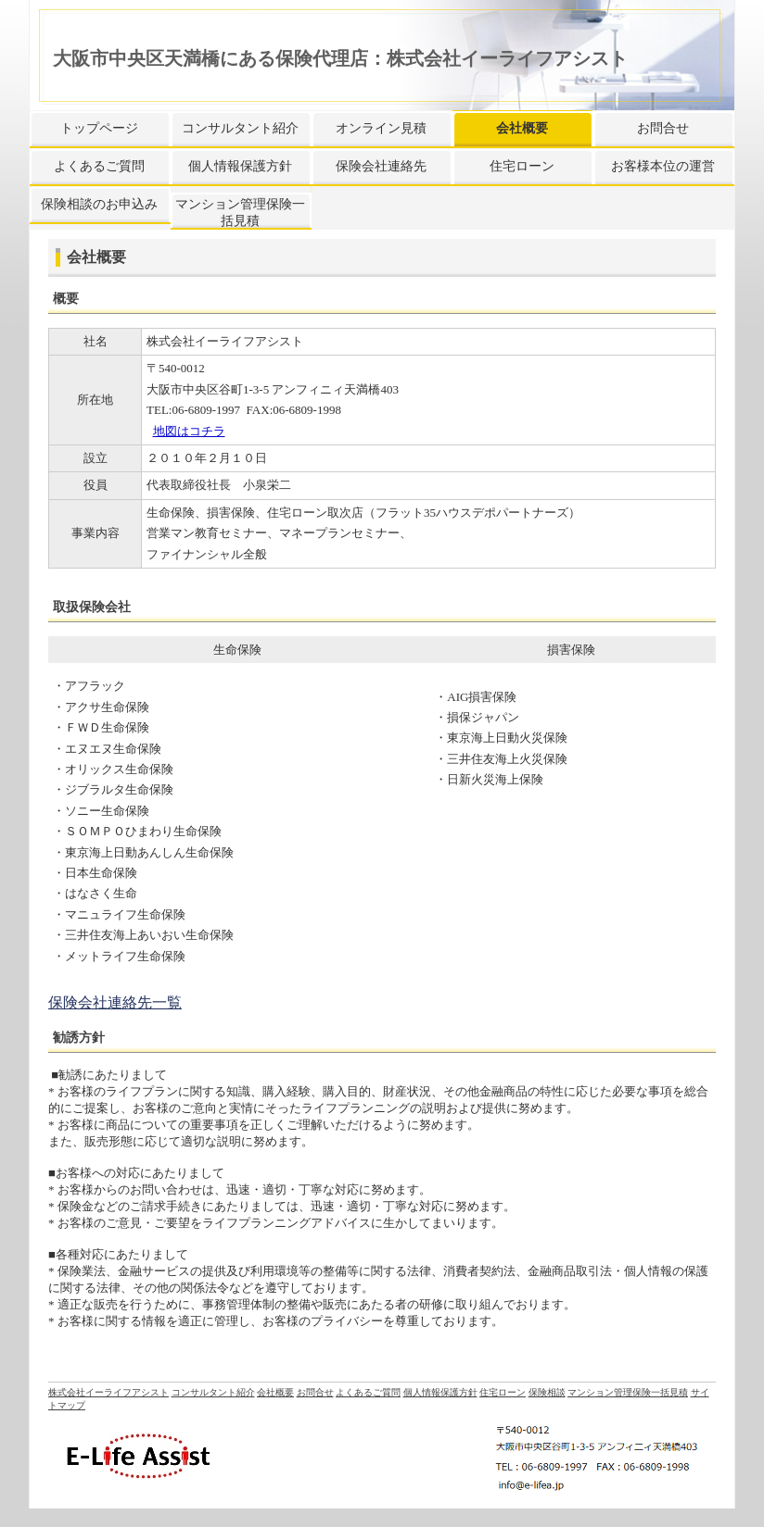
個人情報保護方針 (240, 166)
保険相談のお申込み (99, 204)
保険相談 (547, 1392)
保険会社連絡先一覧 (115, 1002)
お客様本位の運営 (663, 166)
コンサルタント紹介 (240, 128)
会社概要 (522, 128)
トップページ (99, 128)
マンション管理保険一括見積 (240, 212)
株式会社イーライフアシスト (108, 1392)
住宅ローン (522, 166)
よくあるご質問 (99, 166)
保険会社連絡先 (381, 166)
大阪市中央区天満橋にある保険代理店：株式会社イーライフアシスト (340, 58)
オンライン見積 (381, 128)
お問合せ (663, 128)
